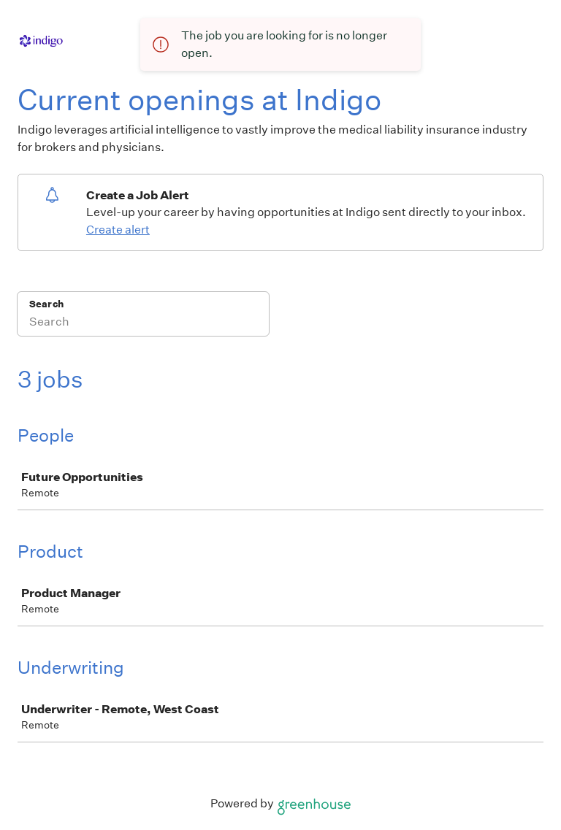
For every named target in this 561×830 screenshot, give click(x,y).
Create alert (118, 230)
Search (46, 304)
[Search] (143, 323)
